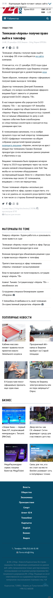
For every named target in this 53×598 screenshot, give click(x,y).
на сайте (39, 56)
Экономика (26, 497)
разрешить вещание (11, 145)
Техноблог (26, 517)
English (26, 527)
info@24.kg (29, 552)
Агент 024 (26, 512)
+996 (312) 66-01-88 (30, 548)
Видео (26, 538)
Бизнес (26, 532)
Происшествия (26, 502)
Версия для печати (11, 214)
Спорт (26, 507)
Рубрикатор (11, 18)
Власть (26, 487)
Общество (7, 28)
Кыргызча (26, 522)
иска (44, 72)
